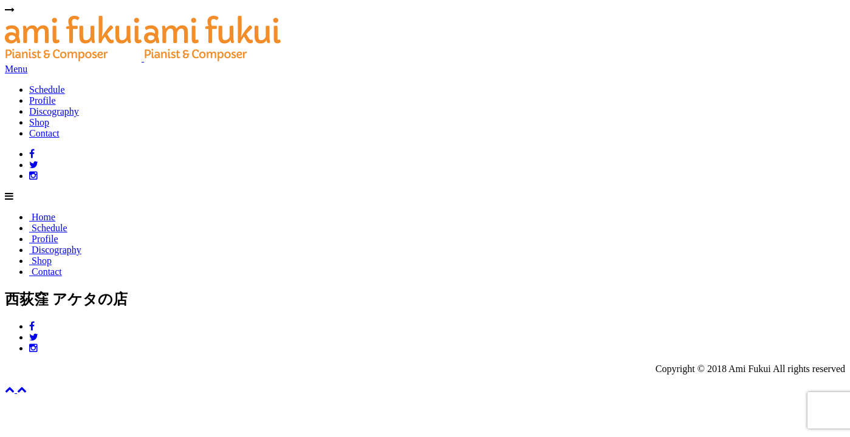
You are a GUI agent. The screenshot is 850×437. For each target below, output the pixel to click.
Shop (39, 122)
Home (42, 217)
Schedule (47, 89)
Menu (16, 69)
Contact (44, 133)
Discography (54, 111)
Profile (42, 100)
